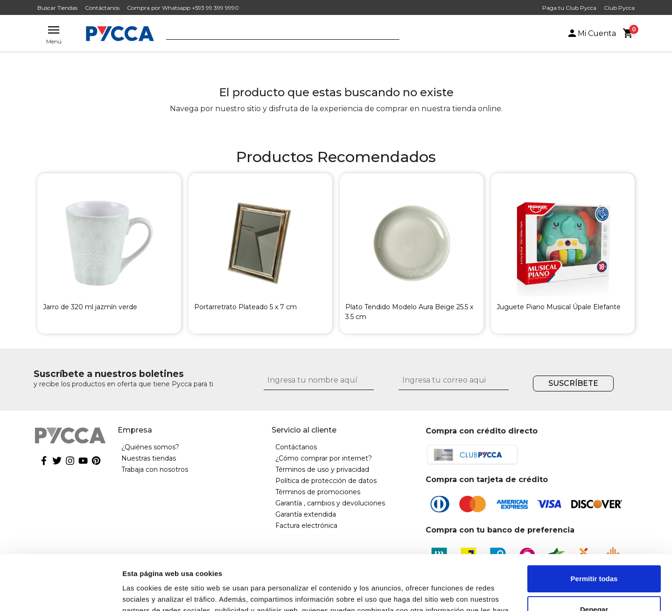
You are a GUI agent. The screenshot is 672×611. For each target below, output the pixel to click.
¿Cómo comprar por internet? (323, 458)
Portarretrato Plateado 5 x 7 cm (245, 307)
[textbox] (275, 34)
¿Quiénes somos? (150, 447)
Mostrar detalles (149, 593)
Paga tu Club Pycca (569, 7)
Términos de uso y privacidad (322, 469)
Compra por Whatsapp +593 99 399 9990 (183, 7)
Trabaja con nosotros (154, 469)
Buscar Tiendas (57, 7)
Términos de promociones (317, 492)
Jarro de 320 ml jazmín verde (90, 307)
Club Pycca (619, 7)
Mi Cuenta (591, 33)
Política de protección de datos (326, 480)
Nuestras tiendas (148, 458)
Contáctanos (102, 7)
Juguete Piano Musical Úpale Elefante (559, 307)
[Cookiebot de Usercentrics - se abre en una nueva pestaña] (60, 593)
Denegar (594, 554)
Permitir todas (594, 524)
